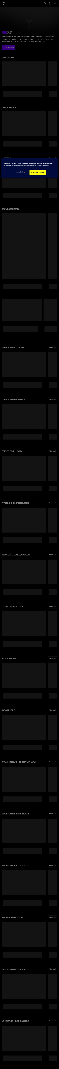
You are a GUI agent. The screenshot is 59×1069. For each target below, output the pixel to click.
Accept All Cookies (37, 172)
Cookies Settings (20, 172)
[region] (29, 168)
